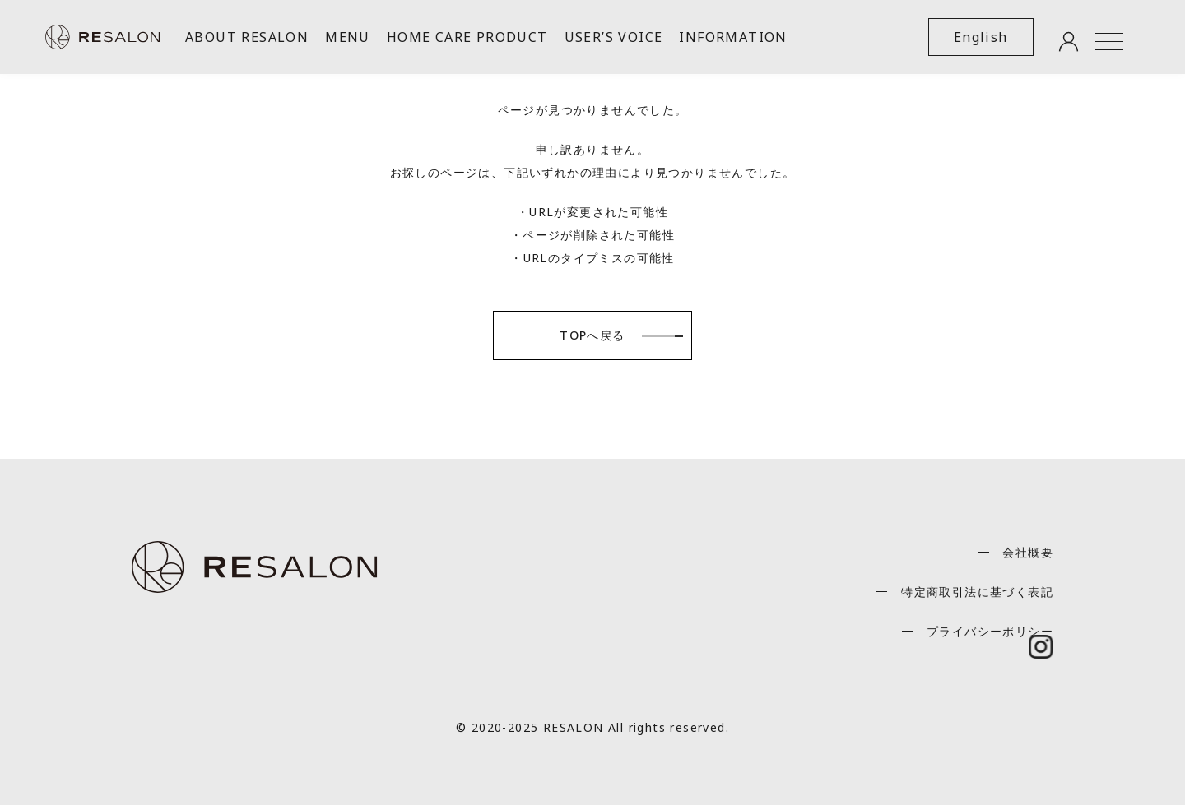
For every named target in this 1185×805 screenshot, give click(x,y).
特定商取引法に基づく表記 (977, 591)
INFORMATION (733, 37)
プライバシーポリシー (990, 631)
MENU (347, 37)
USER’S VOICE (614, 37)
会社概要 (1027, 552)
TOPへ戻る (592, 335)
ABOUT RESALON (247, 37)
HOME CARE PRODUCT (467, 37)
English (981, 37)
